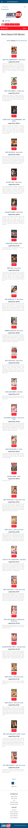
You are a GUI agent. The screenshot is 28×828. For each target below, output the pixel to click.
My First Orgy (10, 182)
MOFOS (20, 449)
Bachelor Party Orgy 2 (9, 647)
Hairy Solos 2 (9, 529)
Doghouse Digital (21, 647)
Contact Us (14, 810)
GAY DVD (7, 24)
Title (17, 40)
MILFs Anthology (10, 360)
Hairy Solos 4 (9, 677)
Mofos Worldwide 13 (12, 449)
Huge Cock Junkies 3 (10, 91)
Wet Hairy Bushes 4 (9, 765)
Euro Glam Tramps (11, 392)
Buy (14, 56)
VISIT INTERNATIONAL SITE (12, 1)
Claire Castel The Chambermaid (12, 119)
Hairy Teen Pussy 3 (9, 589)
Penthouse (20, 392)
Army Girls (10, 268)
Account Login (4, 28)
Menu (25, 28)
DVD (3, 24)
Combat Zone (20, 91)
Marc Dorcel (22, 59)
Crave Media (23, 559)
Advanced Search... (5, 9)
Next (14, 779)
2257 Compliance (14, 817)
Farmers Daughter (10, 330)
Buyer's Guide (14, 796)
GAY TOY (17, 24)
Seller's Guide (14, 798)
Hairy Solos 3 (9, 703)
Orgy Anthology (10, 152)
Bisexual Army (11, 476)
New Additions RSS (14, 804)
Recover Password (14, 811)
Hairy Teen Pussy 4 (9, 499)
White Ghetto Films (20, 499)
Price (19, 40)
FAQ (14, 800)
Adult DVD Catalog (14, 802)
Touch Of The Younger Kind (10, 559)
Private (20, 243)
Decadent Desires (10, 212)
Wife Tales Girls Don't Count (12, 734)
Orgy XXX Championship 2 (10, 59)
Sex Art (23, 734)
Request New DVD (14, 813)
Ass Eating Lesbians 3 (10, 418)
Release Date (24, 40)
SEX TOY (12, 24)
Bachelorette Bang (12, 243)
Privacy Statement (14, 815)
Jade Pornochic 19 (10, 299)
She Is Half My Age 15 (10, 619)
